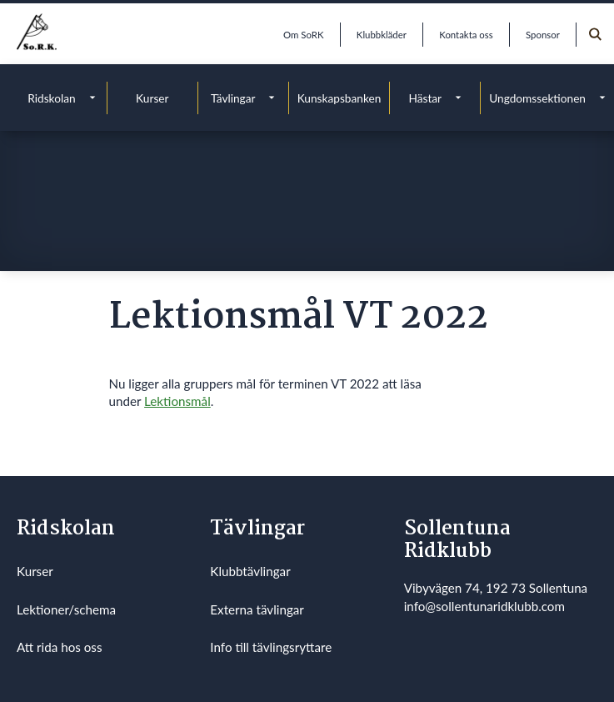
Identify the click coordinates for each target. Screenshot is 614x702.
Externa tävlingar (257, 609)
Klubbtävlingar (250, 571)
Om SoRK (303, 34)
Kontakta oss (465, 34)
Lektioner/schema (66, 609)
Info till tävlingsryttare (271, 646)
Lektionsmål (177, 401)
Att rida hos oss (59, 646)
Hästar (425, 98)
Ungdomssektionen (537, 98)
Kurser (152, 98)
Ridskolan (51, 98)
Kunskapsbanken (339, 98)
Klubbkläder (382, 34)
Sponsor (543, 34)
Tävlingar (233, 98)
